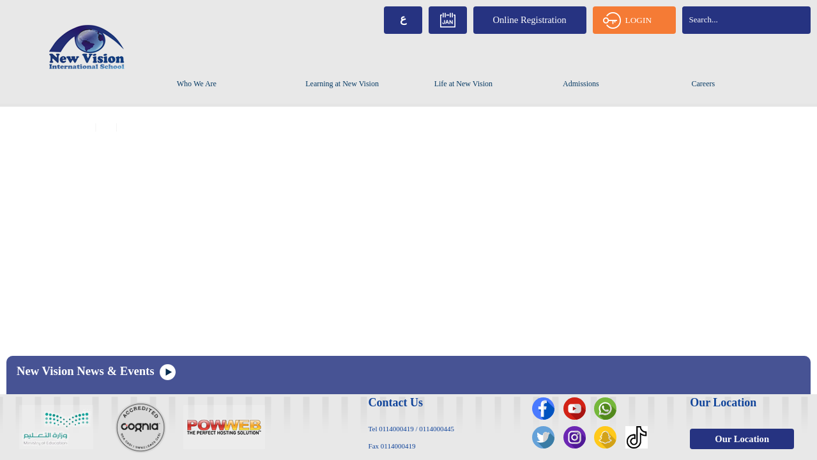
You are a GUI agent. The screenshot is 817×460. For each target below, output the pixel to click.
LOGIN (627, 20)
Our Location (742, 439)
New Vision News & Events (87, 371)
